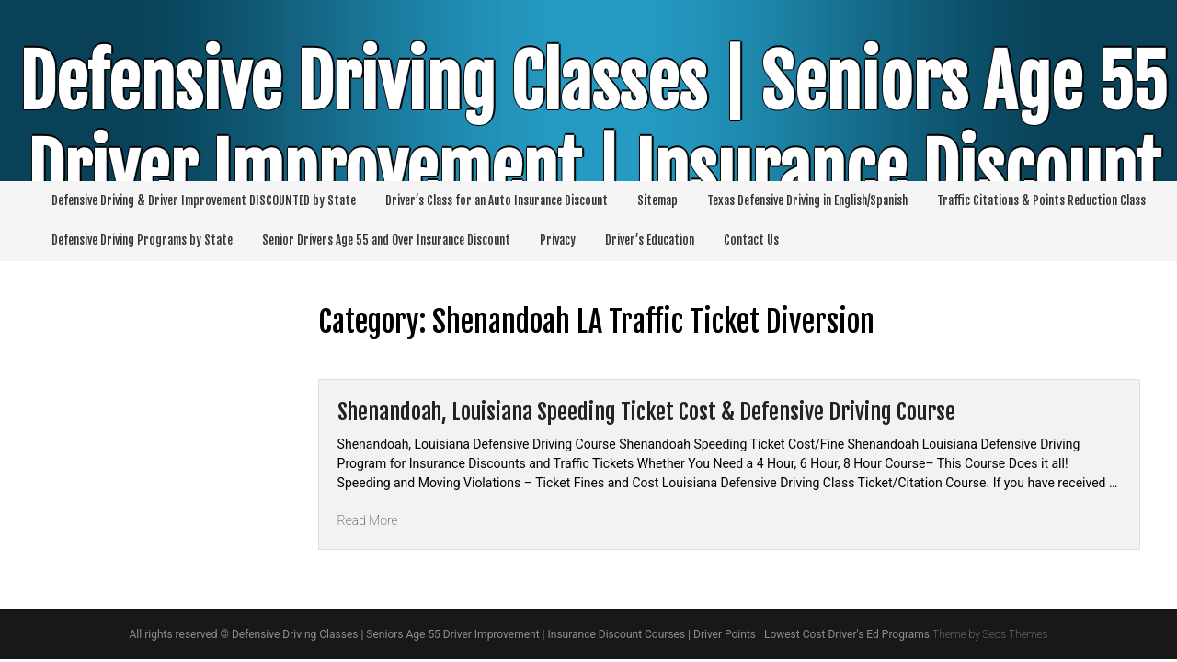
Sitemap (657, 200)
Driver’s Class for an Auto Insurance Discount (496, 200)
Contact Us (751, 240)
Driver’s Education (649, 240)
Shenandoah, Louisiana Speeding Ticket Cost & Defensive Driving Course (646, 412)
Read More (367, 520)
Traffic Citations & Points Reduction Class (1041, 200)
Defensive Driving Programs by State (142, 240)
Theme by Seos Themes (989, 634)
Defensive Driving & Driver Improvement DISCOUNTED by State (203, 200)
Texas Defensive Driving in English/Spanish (807, 200)
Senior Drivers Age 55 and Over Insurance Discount (386, 240)
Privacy (558, 240)
